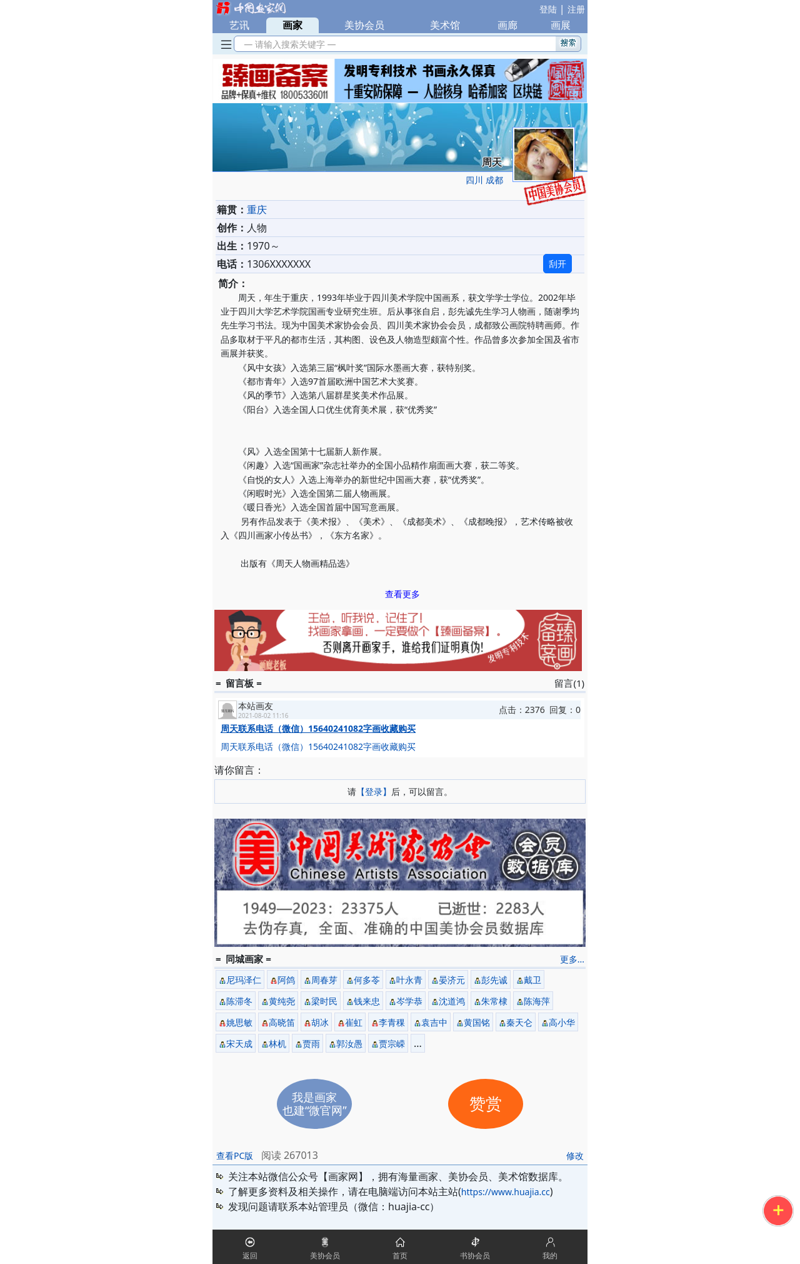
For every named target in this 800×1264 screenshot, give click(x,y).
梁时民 (324, 1001)
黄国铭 (477, 1022)
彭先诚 (494, 980)
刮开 (557, 264)
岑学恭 (409, 1001)
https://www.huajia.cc (505, 1192)
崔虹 (353, 1022)
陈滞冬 (239, 1001)
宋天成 (239, 1043)
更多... (572, 959)
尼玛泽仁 (243, 980)
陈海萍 (537, 1001)
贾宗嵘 (392, 1043)
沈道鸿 (452, 1001)
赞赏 (485, 1104)
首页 (400, 1255)
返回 (250, 1255)
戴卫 (532, 980)
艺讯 (239, 25)
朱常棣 (494, 1001)
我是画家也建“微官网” (314, 1104)
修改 (575, 1155)
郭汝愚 (349, 1043)
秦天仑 (519, 1022)
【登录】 (373, 791)
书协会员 (475, 1255)
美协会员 (364, 25)
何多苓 (367, 980)
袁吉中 (434, 1022)
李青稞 (392, 1022)
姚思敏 (239, 1022)
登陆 (548, 9)
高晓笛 (282, 1022)
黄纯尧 (282, 1001)
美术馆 (445, 25)
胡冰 (320, 1022)
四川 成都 (484, 180)
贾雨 (311, 1043)
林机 (277, 1043)
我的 (550, 1255)
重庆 (257, 209)
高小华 (562, 1022)
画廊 (508, 25)
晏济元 (452, 980)
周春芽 (324, 980)
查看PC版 (234, 1155)
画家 (292, 25)
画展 (561, 25)
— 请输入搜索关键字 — (287, 44)
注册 (576, 9)
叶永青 (409, 980)
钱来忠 (367, 1001)
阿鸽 (286, 980)
